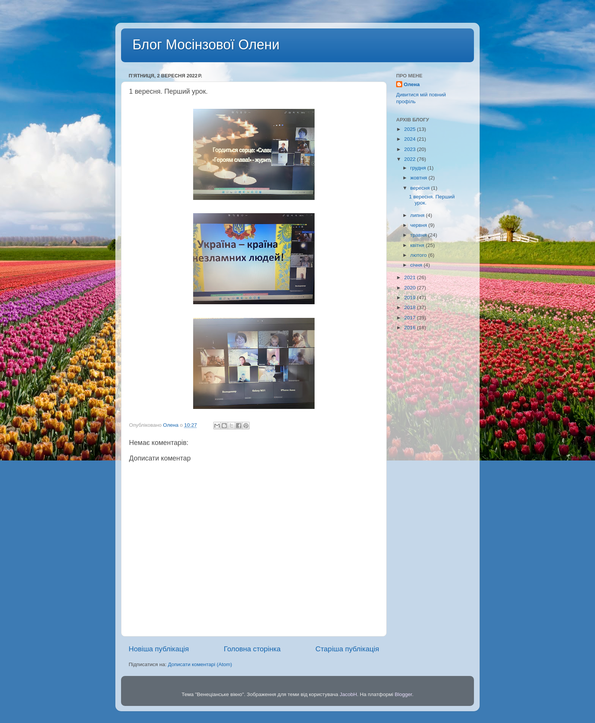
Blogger (403, 694)
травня (419, 235)
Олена (412, 84)
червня (419, 225)
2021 (410, 277)
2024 (410, 139)
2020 (410, 288)
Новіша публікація (159, 649)
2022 (410, 159)
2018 (410, 307)
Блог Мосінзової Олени (206, 44)
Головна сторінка (252, 649)
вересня (420, 188)
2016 (410, 327)
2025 (410, 129)
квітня (418, 245)
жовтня (419, 178)
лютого (419, 255)
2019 (410, 297)
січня (416, 265)
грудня (418, 168)
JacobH (348, 694)
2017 (410, 318)
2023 (410, 149)
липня (418, 215)
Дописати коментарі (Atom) (200, 664)
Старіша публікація (347, 649)
